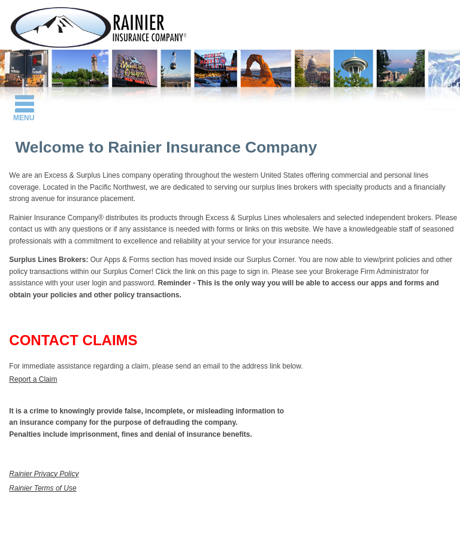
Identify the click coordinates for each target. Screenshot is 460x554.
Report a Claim (33, 379)
